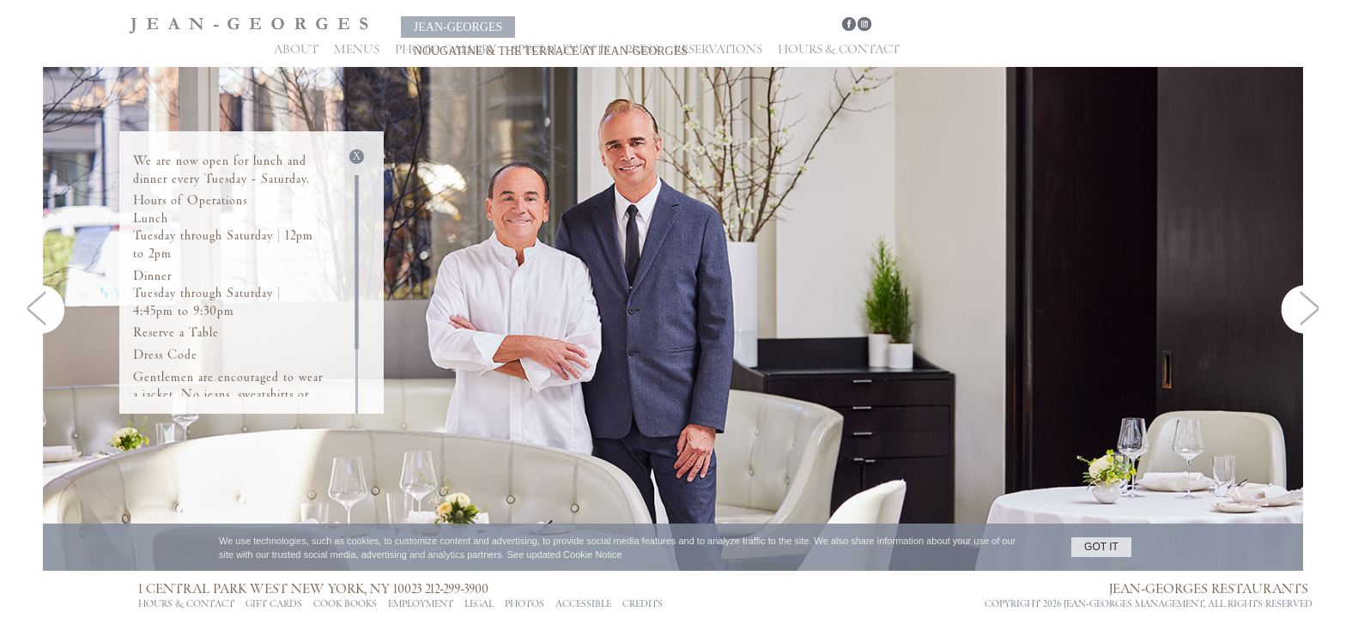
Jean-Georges (462, 27)
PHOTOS (524, 604)
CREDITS (642, 604)
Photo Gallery (445, 49)
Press (641, 49)
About (296, 49)
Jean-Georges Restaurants (1191, 589)
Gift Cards (274, 604)
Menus (356, 49)
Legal (479, 604)
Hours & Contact (839, 49)
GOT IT (1101, 547)
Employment (420, 604)
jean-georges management (1113, 604)
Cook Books (345, 604)
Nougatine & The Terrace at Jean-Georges (703, 27)
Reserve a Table (176, 332)
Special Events (560, 49)
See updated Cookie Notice (564, 554)
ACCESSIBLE (583, 604)
